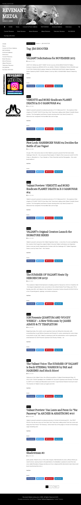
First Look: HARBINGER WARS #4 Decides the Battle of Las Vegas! (52, 144)
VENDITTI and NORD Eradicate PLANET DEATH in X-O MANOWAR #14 (49, 101)
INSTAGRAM (44, 27)
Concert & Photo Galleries (30, 27)
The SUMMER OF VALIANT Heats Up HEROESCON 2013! (47, 276)
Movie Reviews (33, 31)
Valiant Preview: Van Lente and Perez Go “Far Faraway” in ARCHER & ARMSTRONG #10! (51, 411)
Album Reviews (45, 31)
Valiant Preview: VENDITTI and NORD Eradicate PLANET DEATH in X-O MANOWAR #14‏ (51, 189)
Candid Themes (58, 499)
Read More (28, 77)
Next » (56, 487)
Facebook (31, 86)
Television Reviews (59, 31)
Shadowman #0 (35, 453)
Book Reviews (21, 31)
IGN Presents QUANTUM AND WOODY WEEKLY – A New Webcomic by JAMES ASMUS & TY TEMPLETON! (48, 321)
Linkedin (59, 86)
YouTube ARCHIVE (9, 36)
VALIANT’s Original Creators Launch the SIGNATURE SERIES (49, 233)
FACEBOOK (71, 31)
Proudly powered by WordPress (27, 499)
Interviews (69, 27)
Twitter (40, 86)
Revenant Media (14, 13)
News (17, 27)
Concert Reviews (9, 31)
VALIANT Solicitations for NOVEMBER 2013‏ (50, 58)
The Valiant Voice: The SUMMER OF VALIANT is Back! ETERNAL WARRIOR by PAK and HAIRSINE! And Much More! (52, 367)
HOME (10, 27)
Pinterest (49, 86)
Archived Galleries (57, 27)
